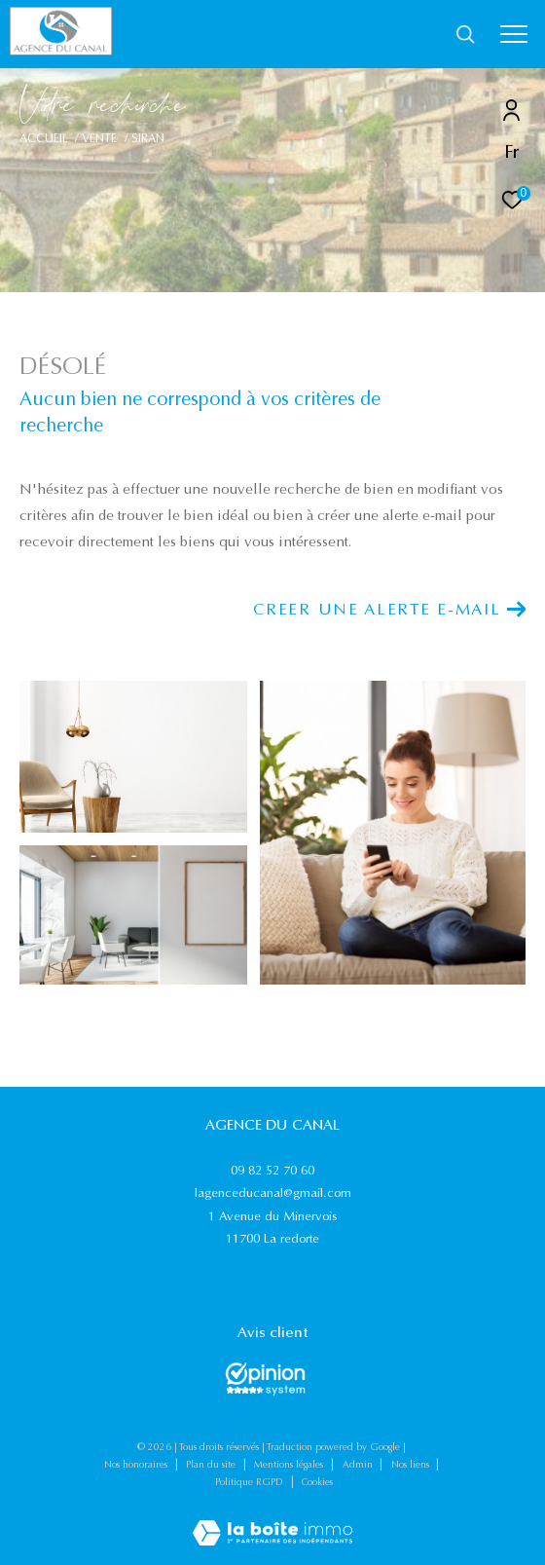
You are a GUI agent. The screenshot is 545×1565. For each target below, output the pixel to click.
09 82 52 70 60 (272, 1171)
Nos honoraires (137, 1466)
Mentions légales (290, 1466)
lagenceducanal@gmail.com (273, 1193)
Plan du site (212, 1466)
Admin (359, 1466)
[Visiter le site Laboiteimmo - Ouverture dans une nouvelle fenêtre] (272, 1520)
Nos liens (411, 1466)
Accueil (43, 139)
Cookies (317, 1483)
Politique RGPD (249, 1483)
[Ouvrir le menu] (514, 34)
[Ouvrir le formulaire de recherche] (465, 34)
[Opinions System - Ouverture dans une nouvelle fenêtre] (265, 1378)
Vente (99, 139)
